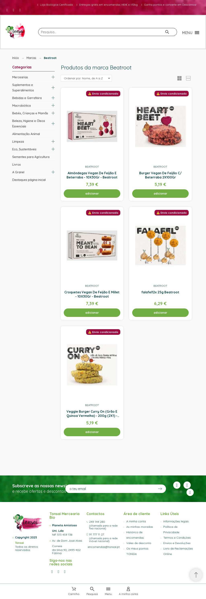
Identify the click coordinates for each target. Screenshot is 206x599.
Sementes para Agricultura (30, 157)
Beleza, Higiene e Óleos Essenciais (28, 123)
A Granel (18, 172)
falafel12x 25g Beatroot (160, 292)
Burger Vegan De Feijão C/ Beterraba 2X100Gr (160, 175)
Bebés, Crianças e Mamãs (30, 113)
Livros (16, 164)
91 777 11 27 (96, 534)
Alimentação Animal (26, 134)
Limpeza (18, 141)
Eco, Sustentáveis (24, 149)
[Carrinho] (73, 591)
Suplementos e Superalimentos (23, 87)
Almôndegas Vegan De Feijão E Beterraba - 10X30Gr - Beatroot (91, 175)
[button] (191, 32)
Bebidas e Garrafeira (27, 98)
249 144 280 (97, 522)
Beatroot (92, 166)
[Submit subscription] (160, 489)
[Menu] (108, 591)
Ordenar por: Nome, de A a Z (83, 78)
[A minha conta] (128, 591)
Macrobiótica (21, 105)
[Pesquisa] (107, 32)
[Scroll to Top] (196, 575)
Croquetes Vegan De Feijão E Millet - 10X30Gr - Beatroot (91, 294)
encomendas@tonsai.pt (104, 547)
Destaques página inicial (29, 180)
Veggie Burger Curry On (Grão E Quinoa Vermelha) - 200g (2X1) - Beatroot (92, 415)
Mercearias (20, 77)
